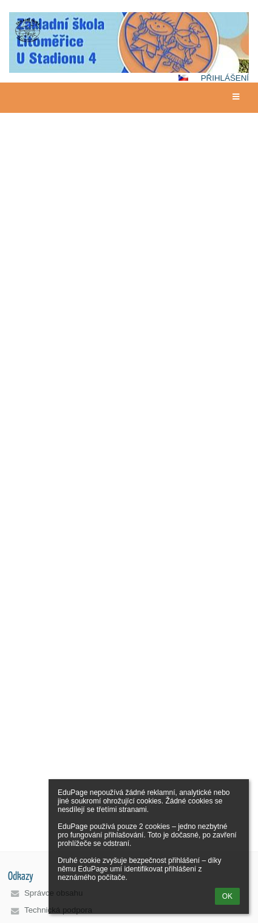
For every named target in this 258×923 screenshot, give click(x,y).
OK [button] (227, 896)
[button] (183, 77)
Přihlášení (225, 78)
